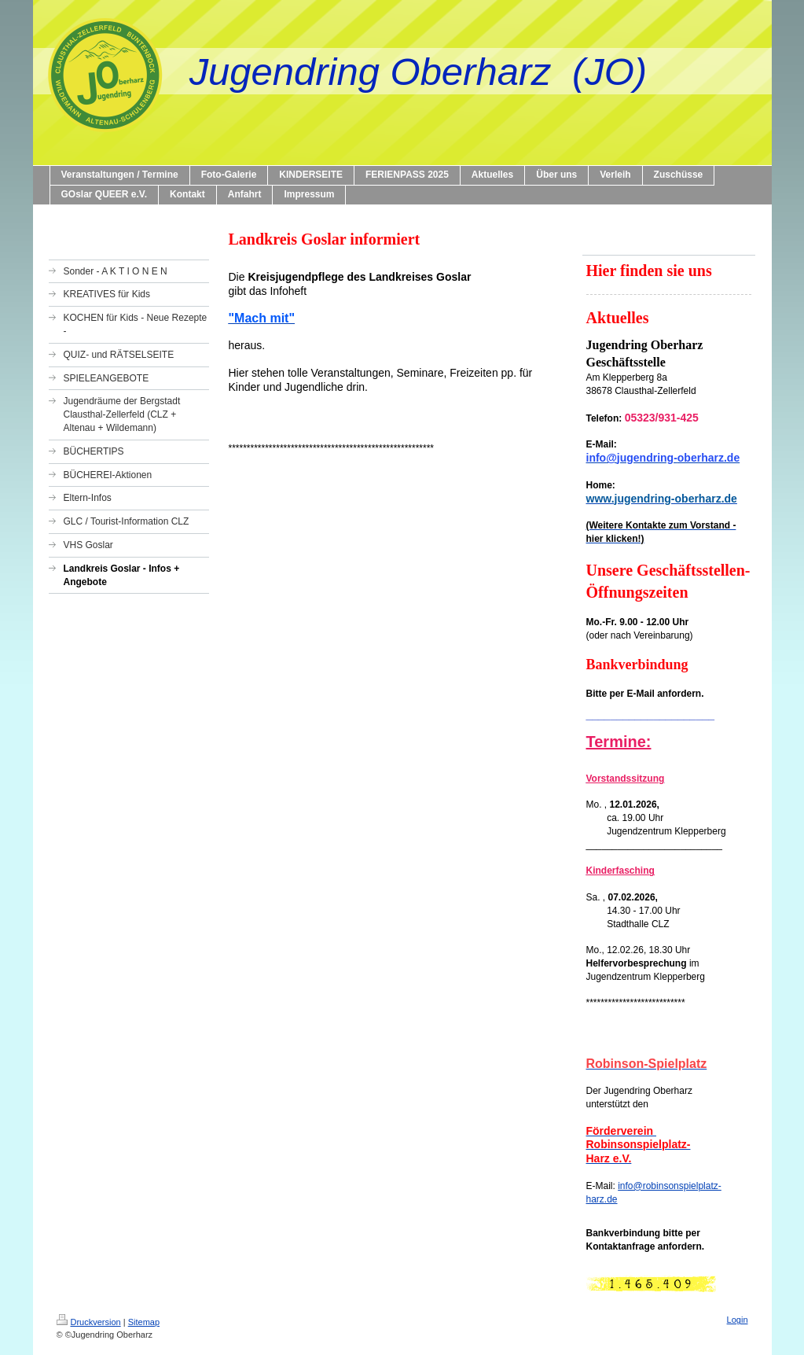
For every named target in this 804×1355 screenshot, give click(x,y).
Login (737, 1319)
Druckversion (89, 1322)
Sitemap (144, 1322)
